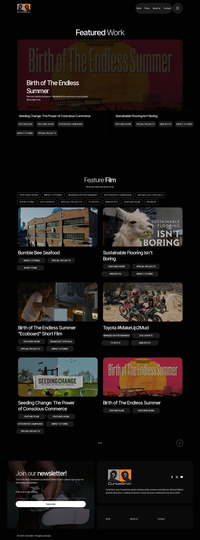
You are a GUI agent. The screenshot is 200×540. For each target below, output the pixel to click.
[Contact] (167, 8)
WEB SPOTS (111, 201)
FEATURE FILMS (132, 201)
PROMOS (151, 201)
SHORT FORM (27, 201)
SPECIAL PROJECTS (71, 201)
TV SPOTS (93, 201)
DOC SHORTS (47, 201)
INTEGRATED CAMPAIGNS (118, 195)
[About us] (156, 8)
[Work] (139, 8)
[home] (24, 8)
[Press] (147, 8)
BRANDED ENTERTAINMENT (83, 195)
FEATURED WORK (29, 195)
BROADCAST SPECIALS (150, 195)
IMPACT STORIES (53, 195)
